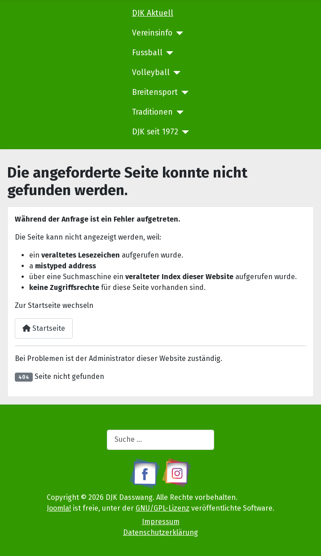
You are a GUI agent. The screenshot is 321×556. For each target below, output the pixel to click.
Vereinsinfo (152, 33)
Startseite (43, 328)
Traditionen (152, 112)
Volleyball (151, 72)
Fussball (147, 53)
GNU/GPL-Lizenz (162, 508)
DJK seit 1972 (155, 132)
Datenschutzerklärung (160, 532)
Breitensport (155, 92)
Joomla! (59, 508)
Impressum (161, 521)
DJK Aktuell (152, 13)
